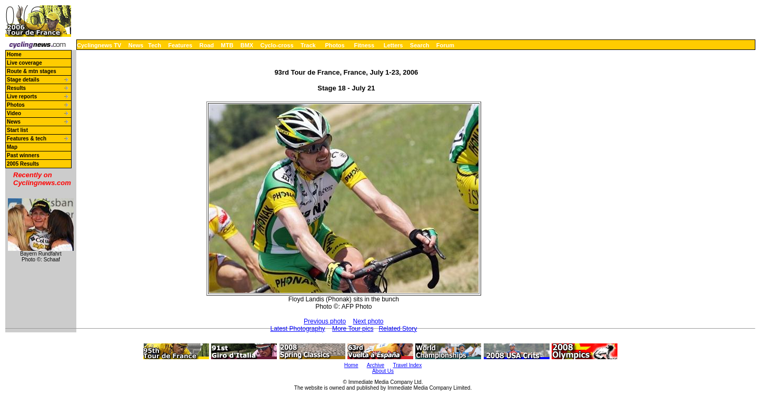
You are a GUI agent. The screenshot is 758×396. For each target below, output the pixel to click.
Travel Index (407, 365)
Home (14, 54)
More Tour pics (352, 328)
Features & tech (26, 138)
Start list (17, 130)
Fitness (364, 45)
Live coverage (24, 63)
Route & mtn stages (31, 71)
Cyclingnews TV (99, 45)
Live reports (22, 96)
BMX (247, 45)
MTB (227, 45)
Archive (375, 365)
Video (14, 113)
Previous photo (325, 321)
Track (308, 45)
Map (12, 147)
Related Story (397, 328)
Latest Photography (298, 328)
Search (420, 45)
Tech (154, 45)
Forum (445, 45)
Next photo (368, 321)
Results (16, 88)
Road (207, 45)
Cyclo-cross (277, 45)
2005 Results (23, 164)
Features (180, 45)
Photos (334, 45)
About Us (383, 371)
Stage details (23, 80)
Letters (393, 45)
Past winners (23, 155)
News (136, 45)
